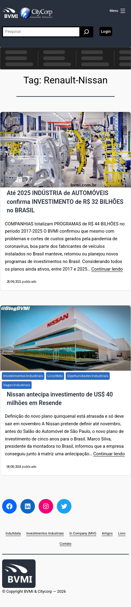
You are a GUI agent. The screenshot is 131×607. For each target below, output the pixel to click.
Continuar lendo (106, 269)
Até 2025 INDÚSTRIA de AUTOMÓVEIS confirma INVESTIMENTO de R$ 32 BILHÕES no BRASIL (65, 202)
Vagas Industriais (16, 385)
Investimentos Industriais (23, 375)
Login (106, 31)
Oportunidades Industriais (87, 375)
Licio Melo (55, 375)
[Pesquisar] (86, 31)
